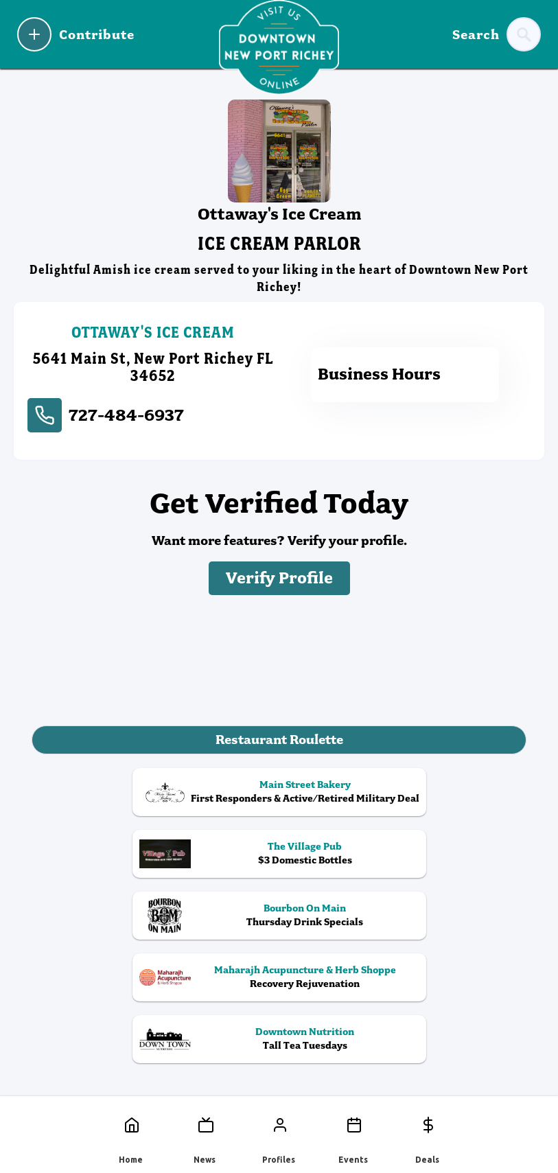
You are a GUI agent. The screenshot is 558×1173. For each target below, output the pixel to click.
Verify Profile (279, 578)
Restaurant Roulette (279, 739)
